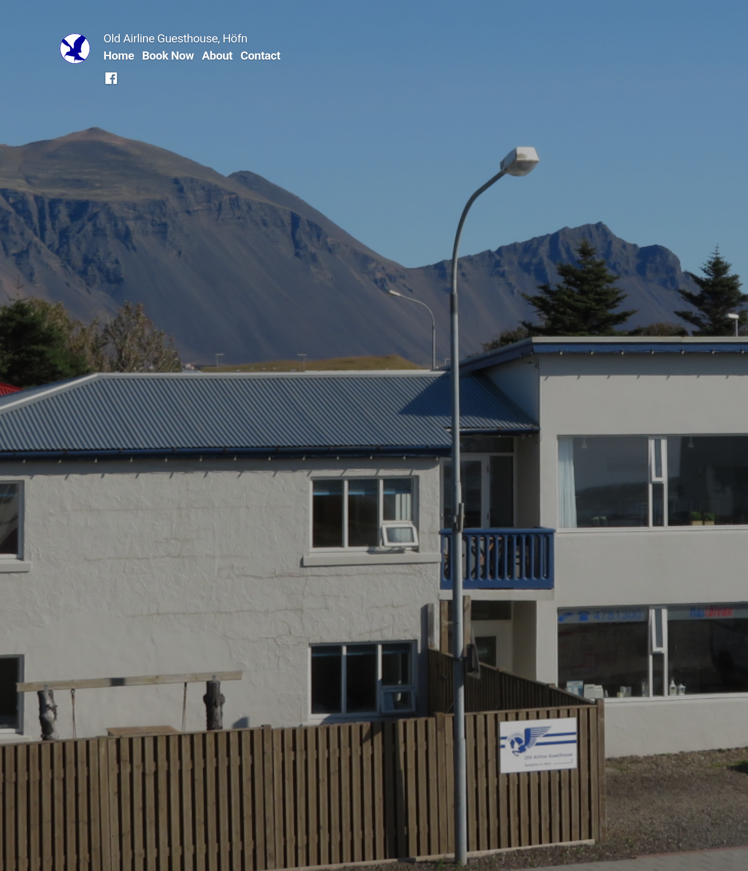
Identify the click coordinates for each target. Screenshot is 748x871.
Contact (260, 55)
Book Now (168, 55)
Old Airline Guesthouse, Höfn (176, 38)
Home (119, 55)
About (217, 55)
